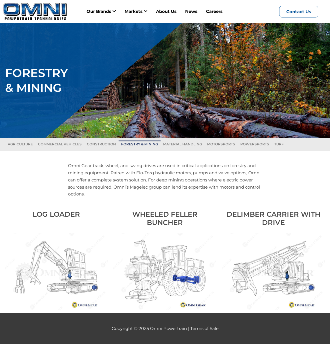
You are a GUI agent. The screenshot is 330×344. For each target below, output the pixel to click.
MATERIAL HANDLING (182, 144)
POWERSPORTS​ (254, 144)
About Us (166, 11)
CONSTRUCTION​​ (101, 144)
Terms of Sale (204, 328)
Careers (214, 11)
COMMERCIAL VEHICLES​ (60, 144)
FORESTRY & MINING (139, 144)
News (191, 11)
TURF (279, 144)
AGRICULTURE (20, 144)
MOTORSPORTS (221, 144)
